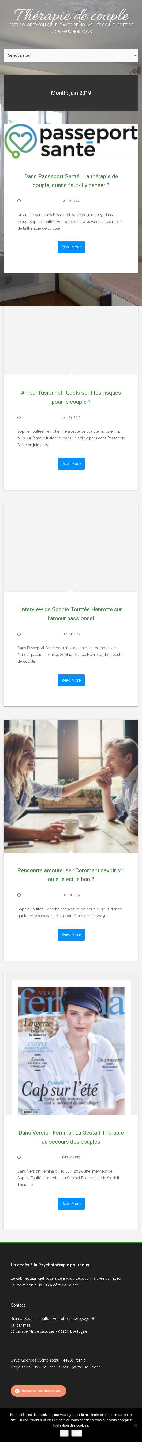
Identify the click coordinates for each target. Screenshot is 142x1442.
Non (76, 1433)
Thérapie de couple (71, 20)
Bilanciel (37, 1278)
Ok (64, 1433)
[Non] (135, 1425)
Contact (18, 1305)
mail (26, 1325)
